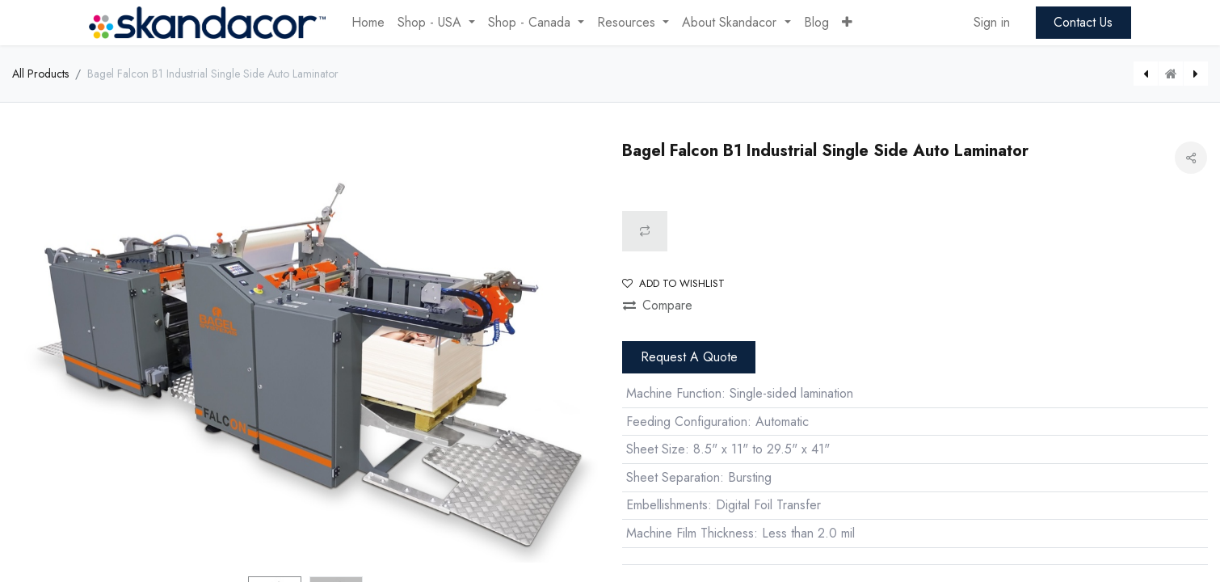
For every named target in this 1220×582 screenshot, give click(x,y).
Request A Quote (689, 357)
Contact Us (1083, 22)
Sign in (992, 22)
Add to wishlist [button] (673, 283)
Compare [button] (657, 305)
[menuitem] (368, 22)
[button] (847, 22)
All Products (40, 73)
